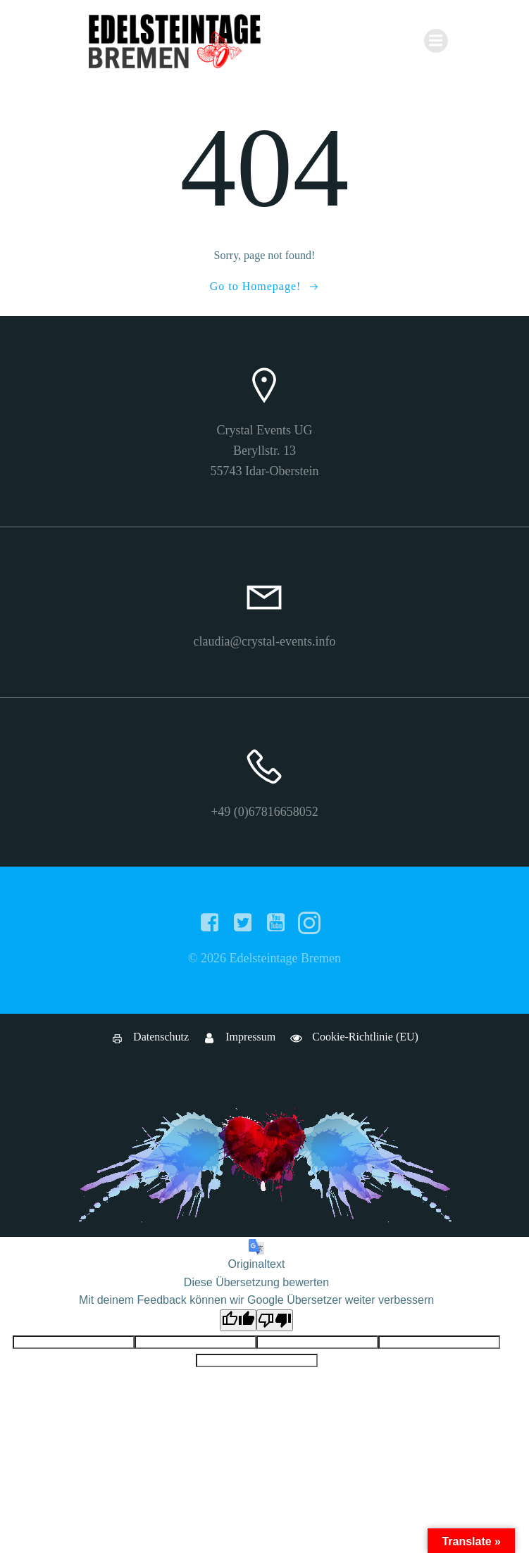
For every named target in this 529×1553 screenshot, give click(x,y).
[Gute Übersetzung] (238, 1320)
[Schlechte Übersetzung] (274, 1320)
